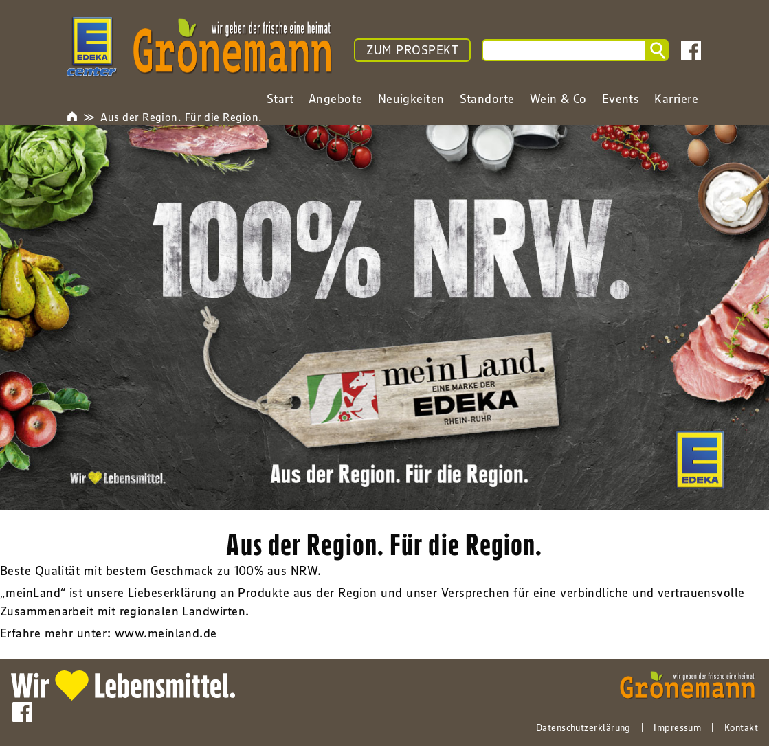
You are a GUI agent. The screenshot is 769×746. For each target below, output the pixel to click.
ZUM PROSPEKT (412, 50)
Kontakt (741, 727)
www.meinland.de (166, 633)
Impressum (677, 727)
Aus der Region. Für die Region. (181, 117)
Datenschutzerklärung (583, 727)
